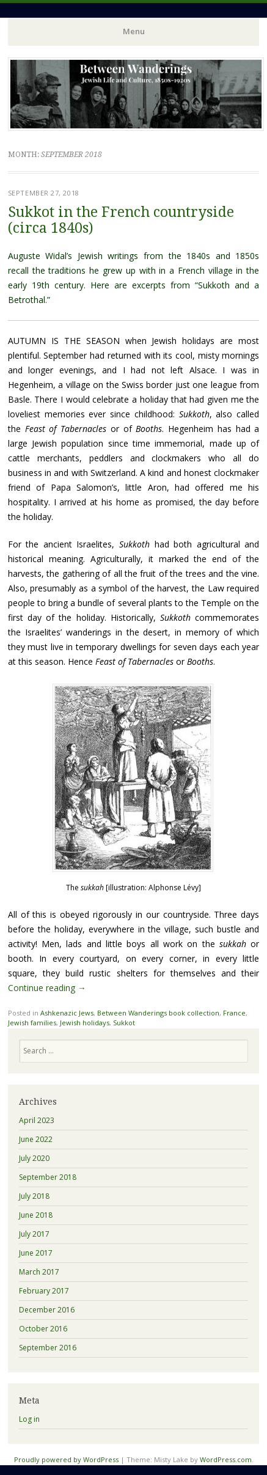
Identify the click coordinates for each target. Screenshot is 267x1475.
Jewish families (32, 1022)
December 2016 (47, 1310)
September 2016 (47, 1347)
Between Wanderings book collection (158, 1012)
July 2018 (34, 1196)
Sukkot (124, 1022)
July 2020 (34, 1158)
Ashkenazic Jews (66, 1012)
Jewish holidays (84, 1022)
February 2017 (44, 1291)
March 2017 (39, 1272)
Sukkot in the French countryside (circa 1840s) (121, 220)
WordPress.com (226, 1459)
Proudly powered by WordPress (66, 1459)
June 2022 (36, 1139)
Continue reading (47, 988)
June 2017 (36, 1253)
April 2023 (36, 1120)
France (234, 1012)
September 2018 (47, 1177)
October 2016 (43, 1328)
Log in (29, 1419)
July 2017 (34, 1234)
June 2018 (36, 1215)
